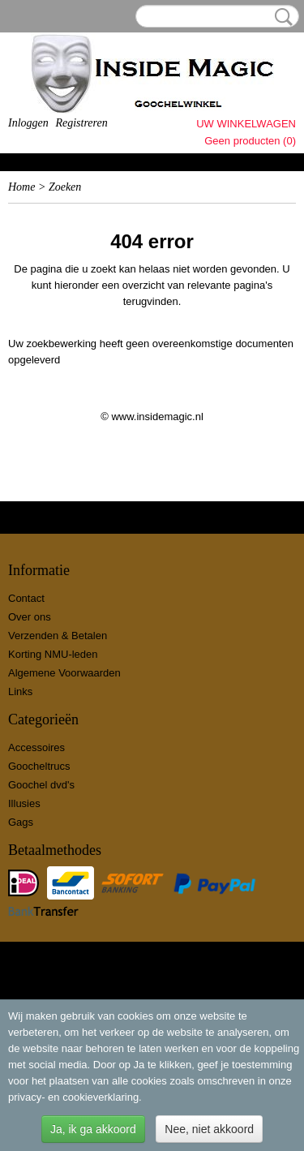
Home (21, 187)
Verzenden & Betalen (57, 635)
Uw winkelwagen (246, 124)
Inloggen (28, 123)
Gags (20, 822)
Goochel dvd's (41, 785)
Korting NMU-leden (53, 654)
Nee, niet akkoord (209, 1129)
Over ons (29, 617)
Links (20, 691)
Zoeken (280, 17)
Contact (26, 598)
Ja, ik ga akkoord (93, 1129)
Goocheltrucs (39, 766)
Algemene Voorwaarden (64, 673)
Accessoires (36, 747)
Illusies (24, 803)
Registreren (81, 123)
